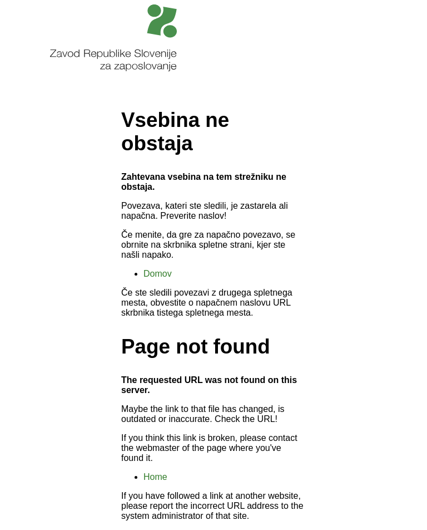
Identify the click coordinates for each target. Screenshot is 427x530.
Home (155, 477)
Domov (157, 273)
